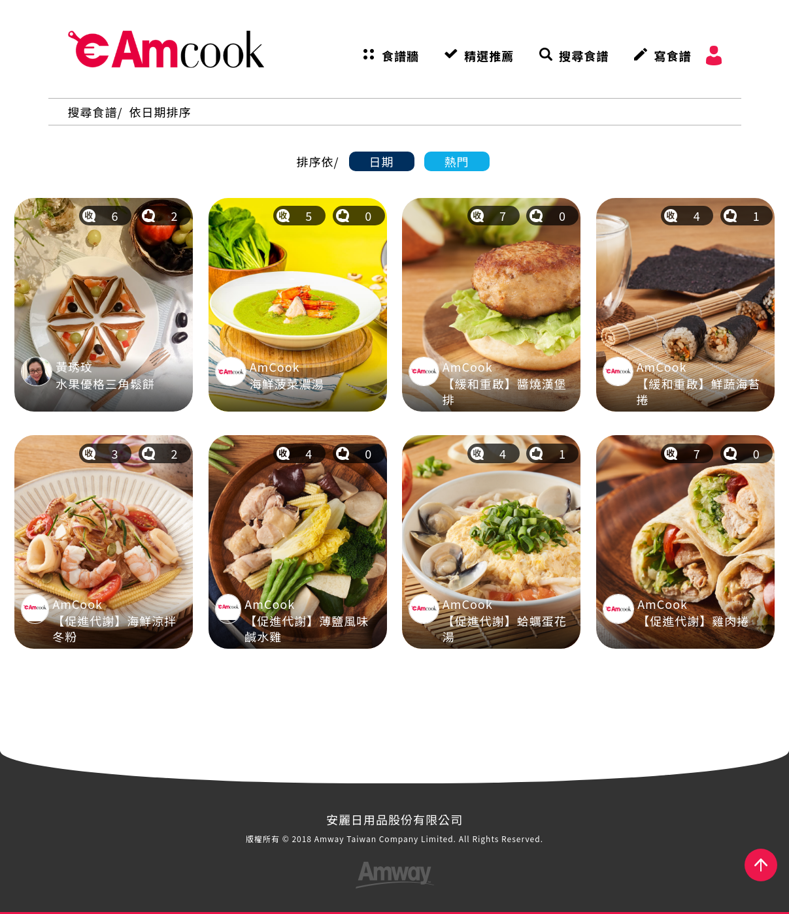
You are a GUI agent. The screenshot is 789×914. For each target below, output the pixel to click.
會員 (714, 55)
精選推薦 (489, 55)
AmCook (166, 49)
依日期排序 (160, 111)
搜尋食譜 (584, 55)
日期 (381, 161)
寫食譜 (672, 55)
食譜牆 (400, 55)
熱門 (457, 161)
